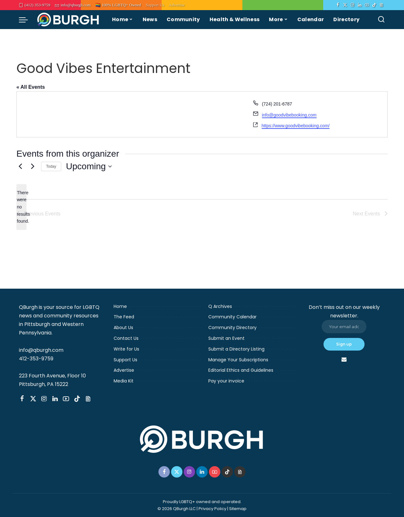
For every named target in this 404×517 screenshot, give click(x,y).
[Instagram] (352, 5)
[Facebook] (338, 5)
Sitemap (238, 508)
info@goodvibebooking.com (289, 114)
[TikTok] (374, 5)
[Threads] (381, 5)
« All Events (30, 87)
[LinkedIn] (359, 5)
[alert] (21, 207)
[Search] (381, 19)
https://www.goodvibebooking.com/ (296, 125)
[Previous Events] (20, 166)
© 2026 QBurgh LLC (176, 508)
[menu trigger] (26, 19)
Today (51, 166)
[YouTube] (367, 5)
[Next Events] (32, 166)
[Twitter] (345, 5)
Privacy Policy (212, 508)
